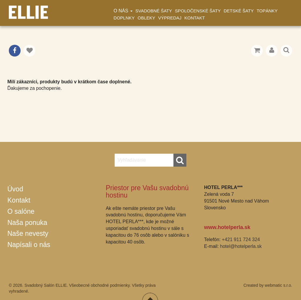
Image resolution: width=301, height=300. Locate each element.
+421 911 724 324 (241, 239)
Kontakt (194, 17)
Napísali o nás (28, 244)
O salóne (20, 211)
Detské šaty (239, 10)
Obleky (146, 17)
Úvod (15, 189)
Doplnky (124, 17)
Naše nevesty (27, 233)
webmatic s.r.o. (278, 285)
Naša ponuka (27, 222)
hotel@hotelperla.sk (241, 246)
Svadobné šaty (154, 10)
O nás (122, 10)
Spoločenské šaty (198, 10)
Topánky (267, 10)
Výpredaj (169, 17)
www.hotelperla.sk (227, 227)
